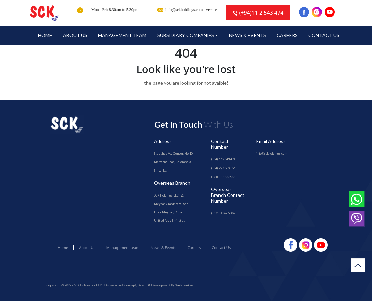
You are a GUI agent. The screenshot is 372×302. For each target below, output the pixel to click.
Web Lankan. (184, 286)
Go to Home (186, 97)
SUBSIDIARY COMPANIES (185, 36)
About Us (75, 36)
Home (45, 36)
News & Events (247, 36)
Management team (122, 36)
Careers (287, 36)
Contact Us (323, 36)
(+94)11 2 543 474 (258, 13)
